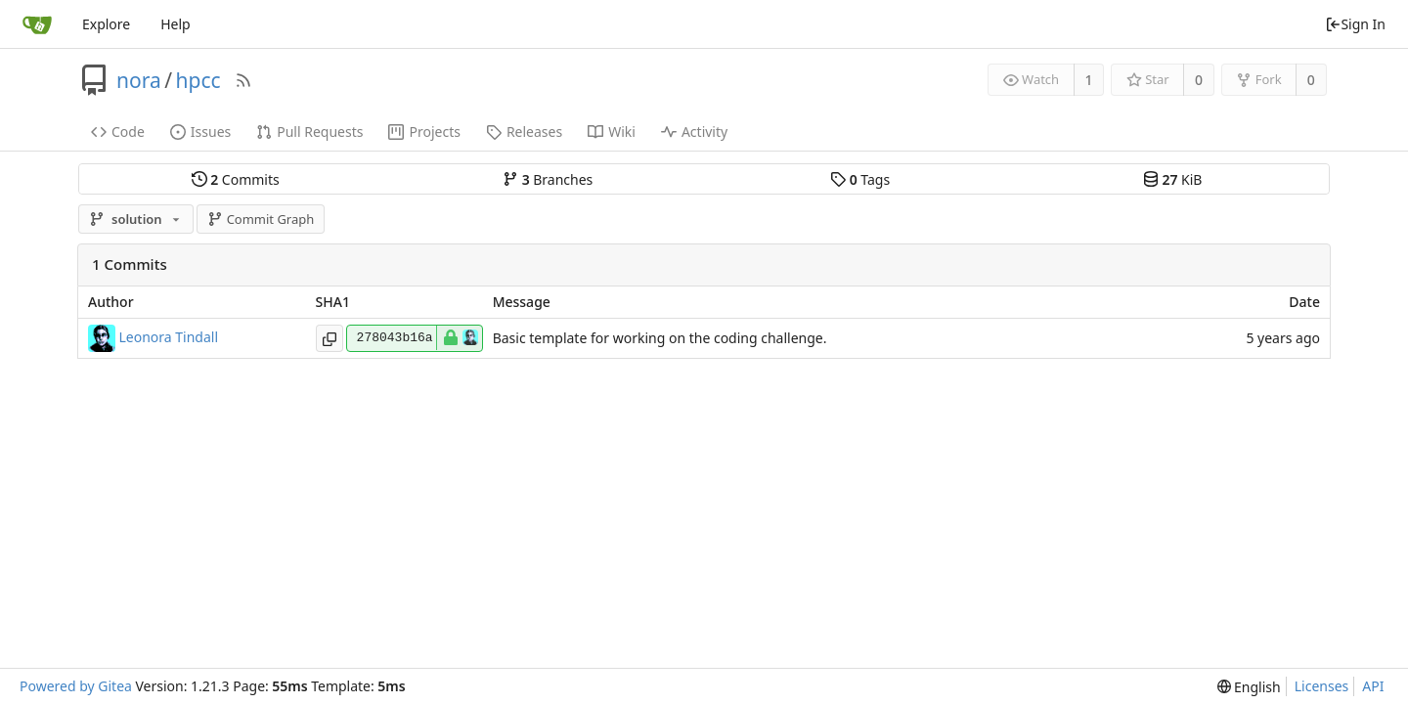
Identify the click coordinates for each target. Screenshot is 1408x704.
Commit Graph (260, 219)
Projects (424, 131)
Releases (524, 131)
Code (118, 131)
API (1373, 686)
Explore (106, 24)
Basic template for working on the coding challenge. (660, 338)
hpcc (198, 80)
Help (175, 24)
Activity (694, 131)
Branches (548, 179)
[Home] (37, 24)
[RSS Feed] (243, 80)
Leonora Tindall (169, 336)
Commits (236, 179)
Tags (860, 179)
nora (138, 80)
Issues (200, 131)
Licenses (1322, 686)
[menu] (1249, 687)
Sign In (1355, 24)
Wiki (612, 131)
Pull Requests (309, 131)
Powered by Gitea (76, 686)
